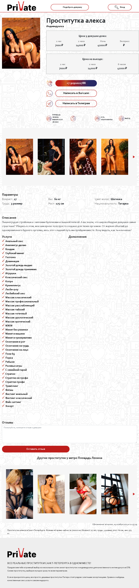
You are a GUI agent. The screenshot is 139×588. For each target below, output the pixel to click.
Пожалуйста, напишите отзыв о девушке (69, 434)
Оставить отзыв (35, 449)
